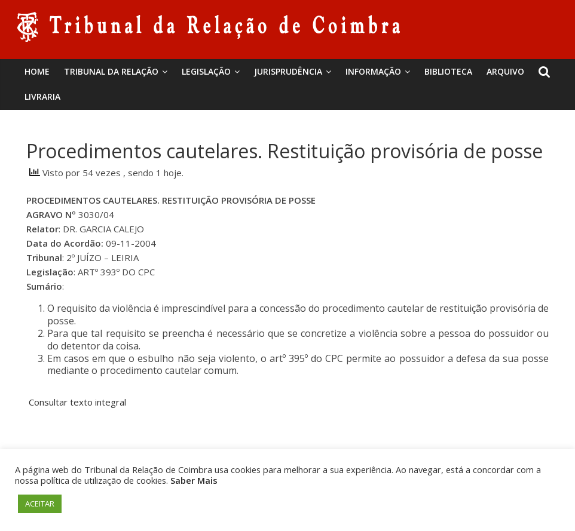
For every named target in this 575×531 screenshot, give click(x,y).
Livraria (42, 96)
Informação (373, 71)
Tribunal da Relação (111, 71)
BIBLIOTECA (448, 71)
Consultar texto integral (77, 402)
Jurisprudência (288, 71)
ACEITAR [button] (39, 503)
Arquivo (505, 71)
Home (37, 71)
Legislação (206, 71)
